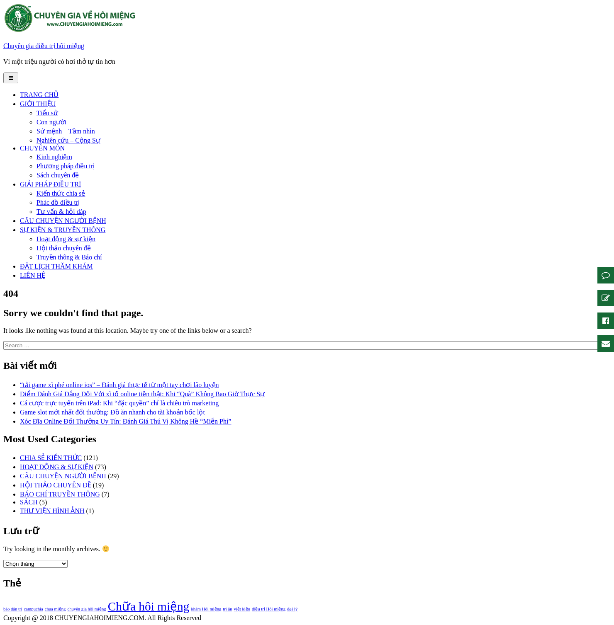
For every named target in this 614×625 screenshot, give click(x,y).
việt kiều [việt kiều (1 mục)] (242, 609)
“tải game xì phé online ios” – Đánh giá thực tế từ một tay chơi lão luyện (119, 384)
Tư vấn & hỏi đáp (61, 211)
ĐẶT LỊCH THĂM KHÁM (56, 266)
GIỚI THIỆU (38, 103)
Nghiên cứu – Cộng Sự (68, 140)
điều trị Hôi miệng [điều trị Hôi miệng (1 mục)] (268, 609)
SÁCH (29, 502)
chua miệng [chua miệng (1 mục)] (55, 609)
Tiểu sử (47, 112)
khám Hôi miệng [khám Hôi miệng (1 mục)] (206, 609)
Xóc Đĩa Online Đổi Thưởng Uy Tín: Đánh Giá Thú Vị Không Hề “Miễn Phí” (125, 421)
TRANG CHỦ (39, 94)
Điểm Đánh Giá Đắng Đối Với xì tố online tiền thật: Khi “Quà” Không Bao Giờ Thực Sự (142, 393)
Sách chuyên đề (58, 175)
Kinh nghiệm (54, 156)
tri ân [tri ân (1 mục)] (227, 609)
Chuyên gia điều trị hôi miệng (43, 45)
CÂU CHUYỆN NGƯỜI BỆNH (63, 220)
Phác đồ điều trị (58, 202)
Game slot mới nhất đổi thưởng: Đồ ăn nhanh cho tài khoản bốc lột (112, 412)
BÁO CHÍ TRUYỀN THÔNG (60, 494)
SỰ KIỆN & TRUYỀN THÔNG (62, 229)
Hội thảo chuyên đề (64, 248)
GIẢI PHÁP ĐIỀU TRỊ (50, 184)
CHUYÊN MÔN (42, 148)
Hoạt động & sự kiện (66, 238)
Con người (51, 122)
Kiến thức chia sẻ (61, 193)
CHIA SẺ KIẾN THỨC (51, 457)
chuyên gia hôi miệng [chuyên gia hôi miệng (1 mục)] (86, 609)
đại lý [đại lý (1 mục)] (292, 609)
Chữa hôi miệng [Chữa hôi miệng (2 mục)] (149, 606)
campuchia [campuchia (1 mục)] (33, 609)
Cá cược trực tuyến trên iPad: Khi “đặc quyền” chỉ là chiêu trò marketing (119, 403)
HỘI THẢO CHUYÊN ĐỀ (55, 485)
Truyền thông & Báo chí (69, 257)
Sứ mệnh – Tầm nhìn (66, 131)
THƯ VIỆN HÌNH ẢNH (52, 510)
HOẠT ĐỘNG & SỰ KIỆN (56, 466)
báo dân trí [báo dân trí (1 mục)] (12, 609)
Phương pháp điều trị (66, 166)
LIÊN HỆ (32, 275)
